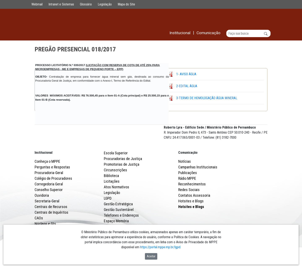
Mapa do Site (126, 4)
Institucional (43, 171)
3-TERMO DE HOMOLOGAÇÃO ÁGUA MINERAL (206, 98)
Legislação (105, 4)
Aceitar (151, 256)
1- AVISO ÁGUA (186, 74)
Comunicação (188, 171)
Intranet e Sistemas (61, 4)
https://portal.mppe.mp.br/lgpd (160, 247)
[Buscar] (248, 33)
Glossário (86, 4)
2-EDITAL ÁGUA (186, 86)
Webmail (37, 4)
